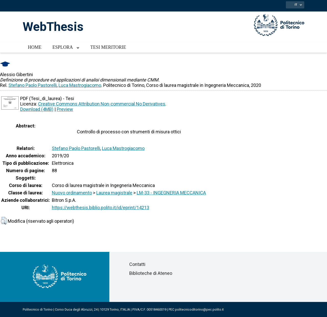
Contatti (137, 264)
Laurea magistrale (114, 192)
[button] (4, 221)
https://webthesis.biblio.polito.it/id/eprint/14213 (100, 207)
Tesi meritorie (108, 47)
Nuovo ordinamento (72, 192)
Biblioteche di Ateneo (150, 273)
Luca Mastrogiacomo (80, 85)
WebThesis (53, 26)
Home (34, 47)
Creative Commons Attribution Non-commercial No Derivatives (101, 104)
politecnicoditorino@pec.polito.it (199, 309)
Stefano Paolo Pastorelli (32, 85)
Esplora (62, 47)
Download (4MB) (36, 109)
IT (296, 4)
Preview (65, 109)
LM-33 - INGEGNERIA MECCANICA (171, 192)
